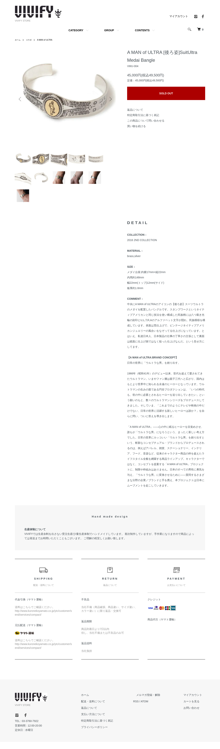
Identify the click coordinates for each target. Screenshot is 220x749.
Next (110, 99)
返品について (135, 109)
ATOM (156, 708)
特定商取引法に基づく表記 (143, 115)
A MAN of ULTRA (48, 39)
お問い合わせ (194, 714)
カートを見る (194, 708)
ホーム (18, 39)
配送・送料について (108, 708)
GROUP (109, 30)
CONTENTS (142, 30)
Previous (20, 99)
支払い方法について (108, 721)
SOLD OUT (166, 93)
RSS (148, 708)
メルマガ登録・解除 (157, 701)
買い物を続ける (136, 126)
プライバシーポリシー (109, 734)
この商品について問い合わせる (145, 120)
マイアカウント (178, 16)
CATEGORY (76, 30)
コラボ (30, 39)
